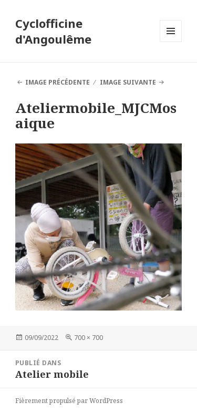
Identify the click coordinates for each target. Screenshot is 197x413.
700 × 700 (88, 337)
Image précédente (57, 82)
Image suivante (128, 82)
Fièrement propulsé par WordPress (69, 400)
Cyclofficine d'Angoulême (53, 31)
